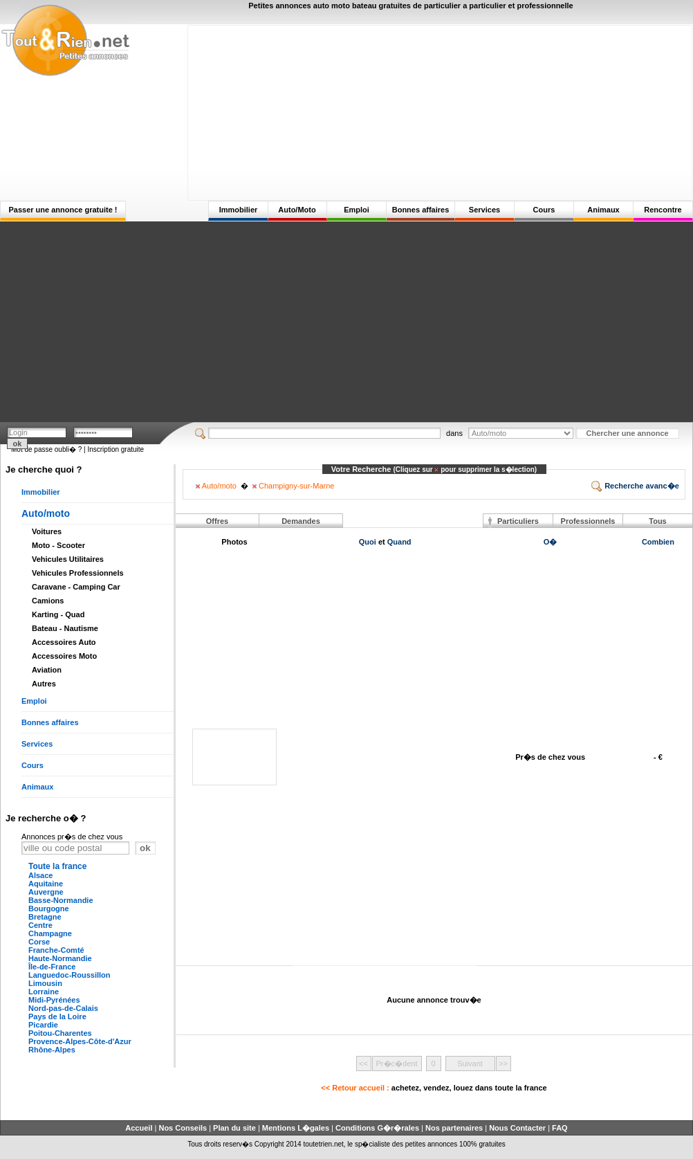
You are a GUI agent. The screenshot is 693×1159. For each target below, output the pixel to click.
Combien (658, 542)
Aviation (47, 670)
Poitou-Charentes (60, 1033)
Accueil (138, 1128)
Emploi (356, 210)
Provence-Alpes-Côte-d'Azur (79, 1041)
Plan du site (234, 1128)
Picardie (43, 1025)
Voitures (47, 531)
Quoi (367, 542)
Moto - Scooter (58, 545)
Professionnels (588, 521)
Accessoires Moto (64, 656)
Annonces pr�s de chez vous (71, 836)
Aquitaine (45, 883)
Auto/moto (45, 513)
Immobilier (238, 210)
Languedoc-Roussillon (69, 975)
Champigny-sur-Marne (293, 486)
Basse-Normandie (60, 900)
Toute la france (57, 866)
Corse (39, 942)
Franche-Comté (56, 950)
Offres (217, 521)
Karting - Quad (58, 614)
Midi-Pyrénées (54, 1000)
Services (484, 210)
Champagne (50, 933)
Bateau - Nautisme (65, 628)
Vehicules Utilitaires (68, 559)
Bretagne (45, 917)
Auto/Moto (296, 210)
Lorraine (43, 991)
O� (550, 542)
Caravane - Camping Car (76, 587)
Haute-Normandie (60, 958)
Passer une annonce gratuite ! (62, 210)
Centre (40, 925)
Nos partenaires (454, 1128)
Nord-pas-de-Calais (63, 1008)
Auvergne (46, 892)
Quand (399, 542)
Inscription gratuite (115, 449)
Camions (48, 600)
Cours (544, 210)
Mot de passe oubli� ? (46, 449)
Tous (657, 521)
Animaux (603, 210)
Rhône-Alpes (51, 1050)
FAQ (560, 1128)
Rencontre (662, 210)
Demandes (300, 521)
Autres (44, 683)
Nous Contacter (517, 1128)
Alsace (40, 875)
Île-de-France (51, 966)
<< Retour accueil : (433, 1088)
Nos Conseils (182, 1128)
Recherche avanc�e (635, 486)
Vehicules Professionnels (78, 573)
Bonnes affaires (421, 210)
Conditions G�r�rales (377, 1128)
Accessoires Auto (64, 642)
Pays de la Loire (57, 1016)
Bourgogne (48, 908)
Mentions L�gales (295, 1128)
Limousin (45, 983)
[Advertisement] (440, 112)
